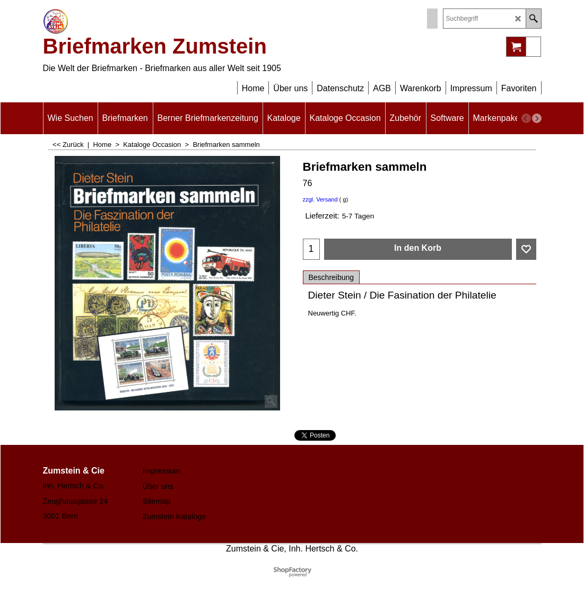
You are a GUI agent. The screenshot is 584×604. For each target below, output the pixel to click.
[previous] (526, 118)
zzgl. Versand (320, 199)
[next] (537, 118)
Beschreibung (331, 277)
